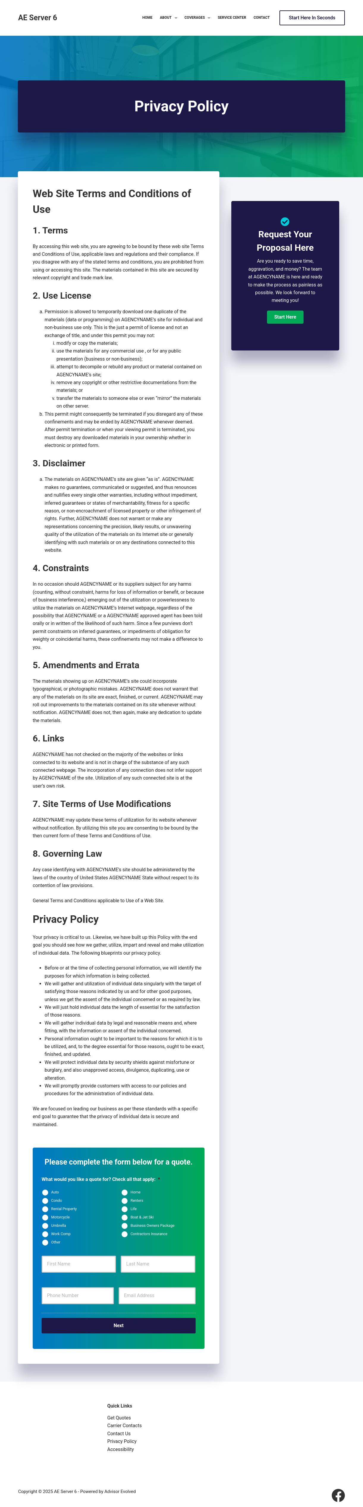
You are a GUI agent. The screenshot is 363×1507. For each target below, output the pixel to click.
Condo (56, 1201)
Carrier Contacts (124, 1423)
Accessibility (120, 1447)
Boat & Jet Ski (142, 1217)
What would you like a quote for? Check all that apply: (101, 1179)
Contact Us (119, 1431)
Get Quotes (119, 1415)
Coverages (199, 17)
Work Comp (60, 1234)
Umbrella (58, 1226)
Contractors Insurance (149, 1234)
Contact (262, 17)
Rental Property (64, 1209)
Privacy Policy (122, 1439)
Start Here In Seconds (312, 18)
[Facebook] (338, 1493)
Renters (137, 1201)
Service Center (232, 17)
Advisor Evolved (120, 1489)
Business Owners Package (153, 1226)
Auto (55, 1192)
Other (55, 1242)
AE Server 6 (37, 17)
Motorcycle (60, 1217)
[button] (285, 317)
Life (134, 1209)
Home (147, 17)
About (170, 17)
